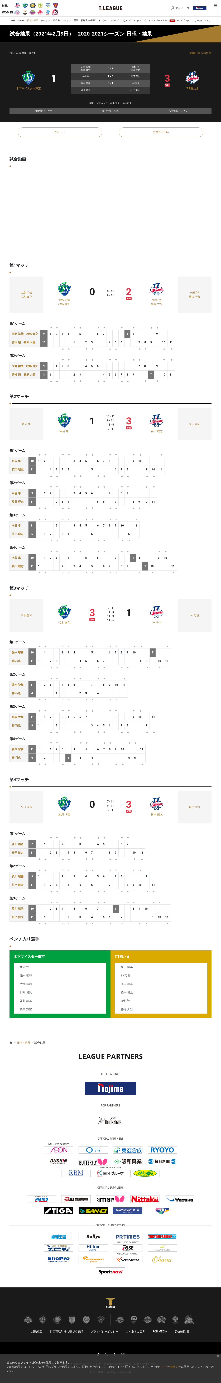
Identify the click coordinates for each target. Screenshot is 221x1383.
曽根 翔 (156, 300)
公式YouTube (161, 132)
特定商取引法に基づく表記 (66, 1331)
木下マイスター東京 (28, 88)
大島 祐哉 (26, 292)
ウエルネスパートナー (155, 20)
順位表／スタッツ (62, 20)
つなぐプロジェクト (131, 20)
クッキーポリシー (170, 1366)
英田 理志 (157, 431)
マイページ (182, 8)
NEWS (21, 20)
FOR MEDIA (160, 1331)
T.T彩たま (192, 88)
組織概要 (36, 1331)
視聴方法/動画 (88, 20)
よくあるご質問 (135, 1331)
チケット (45, 20)
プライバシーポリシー (104, 1331)
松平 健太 (157, 814)
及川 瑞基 (26, 807)
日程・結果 (32, 20)
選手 (76, 20)
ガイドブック (179, 20)
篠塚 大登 (157, 304)
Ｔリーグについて (201, 20)
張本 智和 (26, 615)
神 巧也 (156, 622)
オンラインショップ (108, 20)
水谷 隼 (26, 424)
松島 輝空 (26, 296)
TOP (13, 20)
